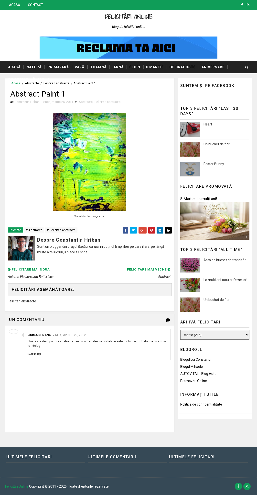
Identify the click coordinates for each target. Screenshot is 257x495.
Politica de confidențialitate (201, 404)
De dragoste (183, 67)
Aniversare (213, 67)
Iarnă (118, 67)
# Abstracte (34, 230)
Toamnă (98, 67)
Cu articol (19, 79)
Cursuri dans (39, 335)
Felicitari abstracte (107, 102)
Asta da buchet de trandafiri (224, 260)
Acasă (14, 5)
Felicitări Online (128, 16)
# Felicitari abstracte (61, 230)
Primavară (58, 67)
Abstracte (86, 102)
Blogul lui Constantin (196, 359)
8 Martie (155, 67)
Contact (35, 5)
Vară (79, 67)
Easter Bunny (213, 164)
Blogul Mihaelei (191, 367)
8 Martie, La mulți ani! (198, 199)
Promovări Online (193, 381)
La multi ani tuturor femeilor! (225, 280)
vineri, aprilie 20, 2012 (69, 335)
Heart (207, 124)
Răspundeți (34, 354)
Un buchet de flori (216, 144)
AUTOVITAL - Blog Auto (198, 374)
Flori (134, 67)
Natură (34, 67)
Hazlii (43, 79)
